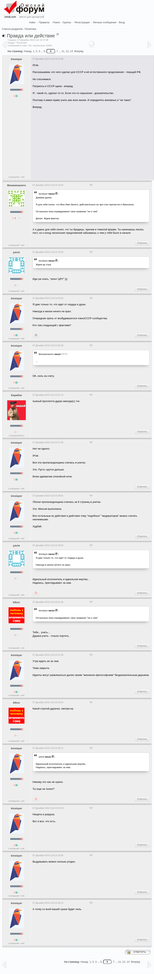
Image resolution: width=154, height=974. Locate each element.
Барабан (16, 395)
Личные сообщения (104, 22)
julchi (16, 252)
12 (67, 51)
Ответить (142, 243)
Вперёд (78, 51)
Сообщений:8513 (16, 435)
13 (71, 51)
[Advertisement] (93, 142)
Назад (27, 51)
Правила (44, 22)
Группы (67, 22)
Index (32, 22)
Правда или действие (31, 35)
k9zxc (16, 602)
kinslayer (16, 59)
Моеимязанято (16, 185)
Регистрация (82, 22)
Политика (30, 28)
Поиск (56, 22)
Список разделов (12, 28)
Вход (122, 22)
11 (62, 51)
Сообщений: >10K (16, 177)
